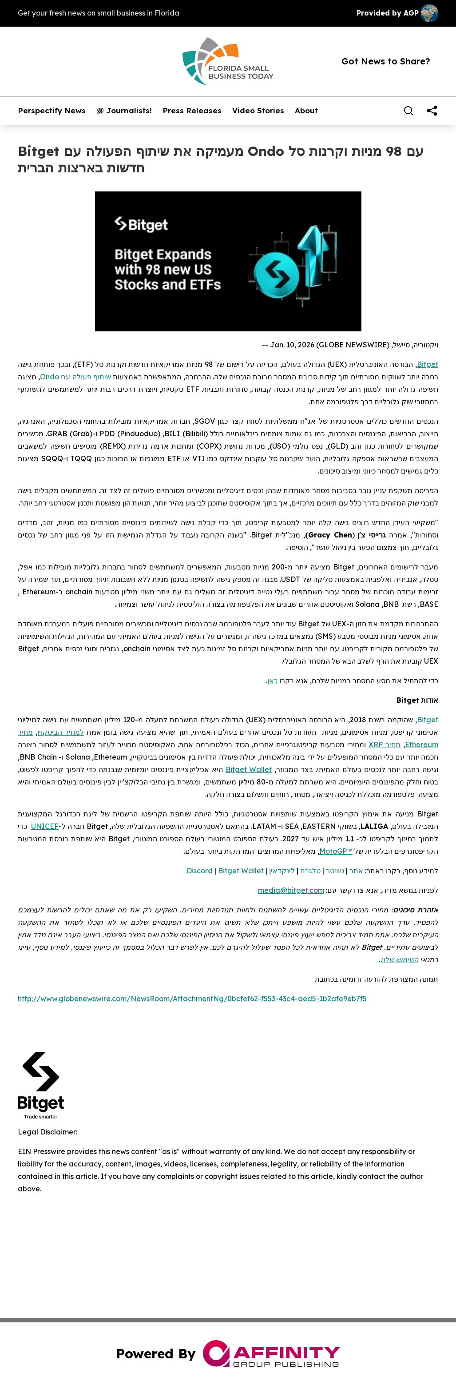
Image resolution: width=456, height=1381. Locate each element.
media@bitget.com (291, 890)
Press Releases (192, 110)
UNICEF (45, 826)
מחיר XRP (384, 744)
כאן (272, 680)
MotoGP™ (336, 851)
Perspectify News (52, 110)
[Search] (408, 110)
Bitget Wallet (249, 769)
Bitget (427, 719)
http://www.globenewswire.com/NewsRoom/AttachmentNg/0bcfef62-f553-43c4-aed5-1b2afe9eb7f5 (192, 998)
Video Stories (258, 110)
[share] (432, 110)
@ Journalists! (124, 110)
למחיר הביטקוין (60, 732)
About (306, 110)
